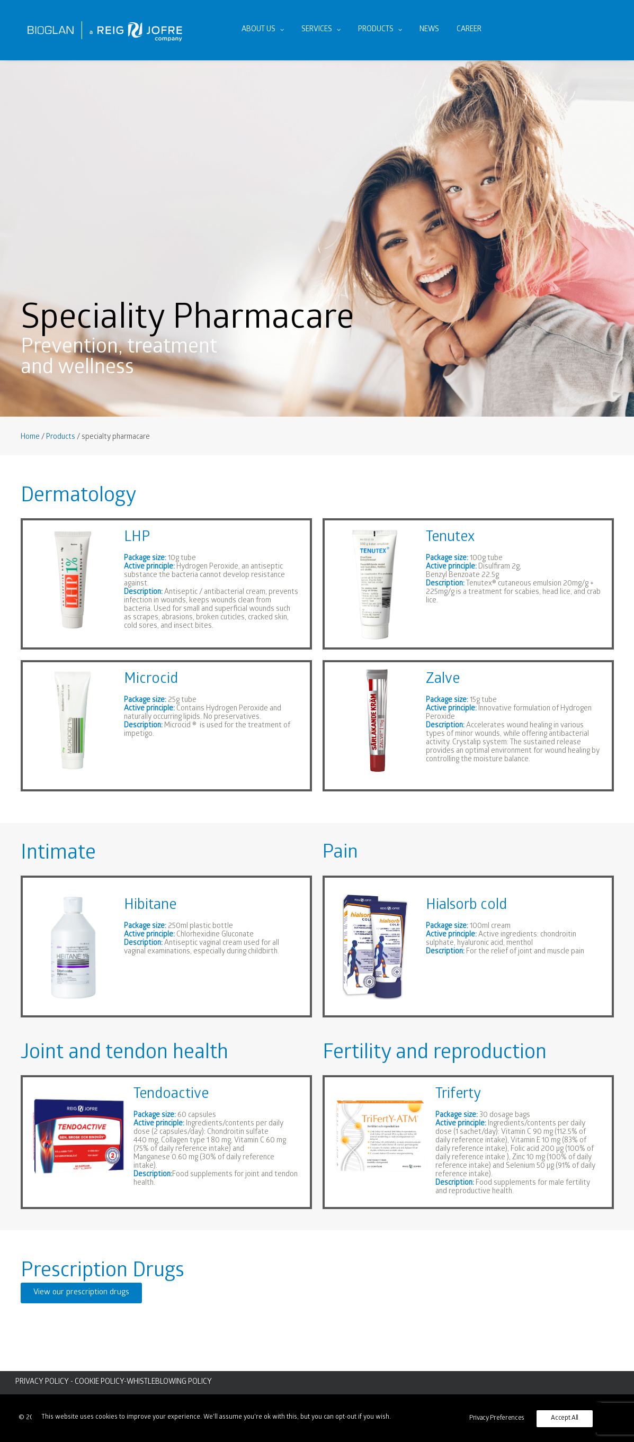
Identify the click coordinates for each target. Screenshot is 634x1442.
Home (30, 437)
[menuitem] (262, 30)
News (429, 29)
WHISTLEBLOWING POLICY (169, 1382)
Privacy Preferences (496, 1418)
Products (380, 29)
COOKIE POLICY (99, 1382)
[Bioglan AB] (105, 30)
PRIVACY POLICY (42, 1382)
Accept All (564, 1418)
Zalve (443, 680)
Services (321, 29)
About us (263, 29)
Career (469, 29)
